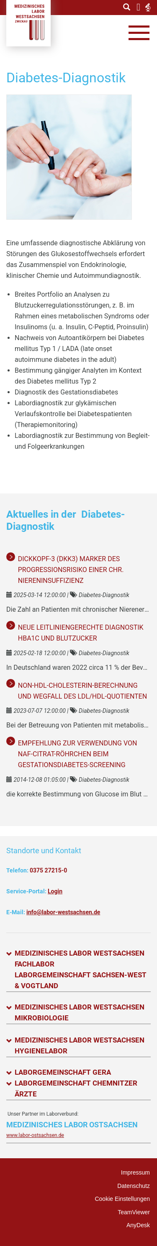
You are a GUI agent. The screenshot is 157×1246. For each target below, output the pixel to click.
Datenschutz (133, 1185)
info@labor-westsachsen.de (63, 912)
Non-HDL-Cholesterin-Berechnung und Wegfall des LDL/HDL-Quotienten (82, 690)
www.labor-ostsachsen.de (35, 1135)
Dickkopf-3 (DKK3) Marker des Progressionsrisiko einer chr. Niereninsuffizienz (71, 570)
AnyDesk (138, 1225)
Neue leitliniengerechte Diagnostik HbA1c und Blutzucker (81, 632)
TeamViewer (134, 1212)
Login (55, 891)
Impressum (135, 1172)
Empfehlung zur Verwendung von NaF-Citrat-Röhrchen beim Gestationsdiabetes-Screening (77, 754)
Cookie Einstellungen (122, 1198)
